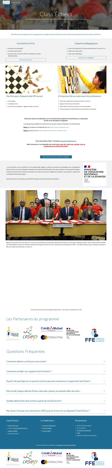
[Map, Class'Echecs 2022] (56, 278)
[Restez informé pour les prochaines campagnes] (56, 157)
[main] (56, 15)
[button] (110, 2)
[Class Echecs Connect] (26, 60)
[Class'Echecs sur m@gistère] (86, 58)
